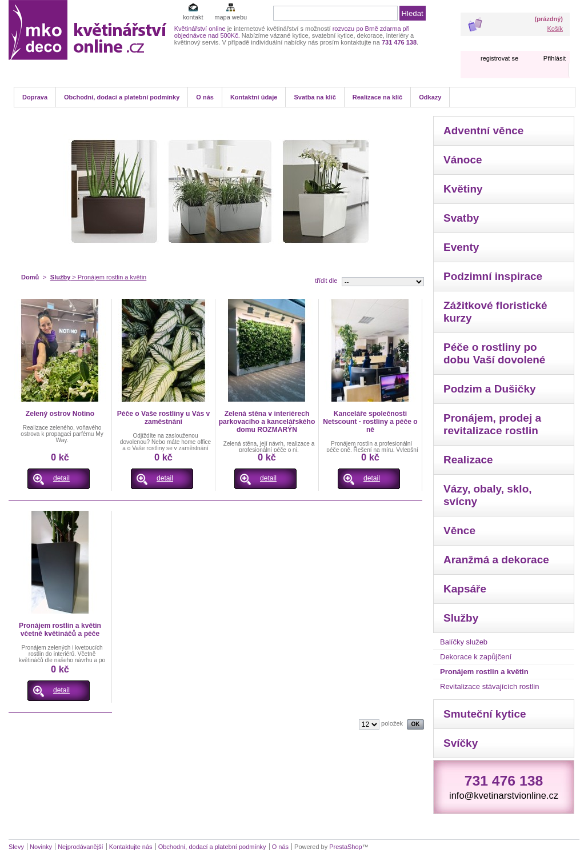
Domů (30, 277)
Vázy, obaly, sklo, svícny (487, 495)
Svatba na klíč (314, 97)
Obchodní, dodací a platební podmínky (121, 97)
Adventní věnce (483, 131)
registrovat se (499, 58)
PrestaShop (345, 846)
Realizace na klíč (377, 97)
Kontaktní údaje (254, 97)
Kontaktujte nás (131, 846)
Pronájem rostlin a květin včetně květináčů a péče (60, 630)
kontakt (193, 17)
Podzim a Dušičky (489, 389)
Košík (555, 28)
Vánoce (462, 160)
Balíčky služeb (463, 642)
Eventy (461, 247)
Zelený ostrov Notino (60, 414)
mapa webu (230, 17)
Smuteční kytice (484, 714)
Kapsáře (464, 589)
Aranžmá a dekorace (496, 560)
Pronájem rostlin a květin (484, 671)
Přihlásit (554, 58)
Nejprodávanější (80, 846)
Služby (60, 277)
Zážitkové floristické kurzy (495, 311)
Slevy (16, 846)
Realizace (468, 460)
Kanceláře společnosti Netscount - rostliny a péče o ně (370, 422)
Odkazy (430, 97)
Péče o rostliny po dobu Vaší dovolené (494, 353)
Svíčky (460, 743)
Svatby (461, 218)
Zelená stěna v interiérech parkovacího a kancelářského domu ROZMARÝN (267, 422)
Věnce (459, 530)
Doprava (34, 97)
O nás (205, 97)
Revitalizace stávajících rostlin (489, 686)
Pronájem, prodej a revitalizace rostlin (492, 424)
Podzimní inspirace (492, 276)
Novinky (41, 846)
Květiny (463, 189)
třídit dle (326, 280)
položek (392, 723)
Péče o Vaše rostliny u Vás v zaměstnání (163, 418)
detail (61, 478)
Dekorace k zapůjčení (475, 656)
